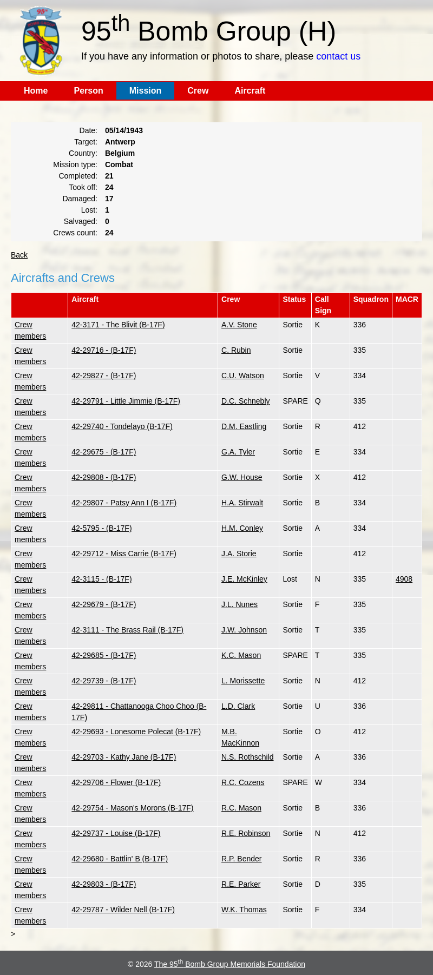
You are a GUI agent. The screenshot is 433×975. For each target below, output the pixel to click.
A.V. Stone (239, 324)
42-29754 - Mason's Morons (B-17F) (132, 807)
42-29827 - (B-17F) (103, 375)
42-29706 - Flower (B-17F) (116, 782)
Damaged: (79, 198)
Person (88, 90)
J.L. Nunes (239, 604)
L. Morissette (243, 680)
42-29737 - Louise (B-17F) (115, 833)
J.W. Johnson (244, 629)
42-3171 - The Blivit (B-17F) (118, 324)
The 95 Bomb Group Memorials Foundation (229, 964)
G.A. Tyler (238, 451)
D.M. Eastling (243, 426)
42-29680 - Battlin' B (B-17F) (119, 858)
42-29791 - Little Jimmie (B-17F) (125, 401)
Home (36, 90)
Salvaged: (80, 221)
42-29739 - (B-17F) (103, 680)
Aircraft (249, 90)
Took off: (83, 187)
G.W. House (241, 477)
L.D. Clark (238, 706)
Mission (145, 90)
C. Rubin (236, 350)
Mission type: (75, 164)
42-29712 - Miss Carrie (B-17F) (123, 553)
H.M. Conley (242, 528)
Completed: (77, 176)
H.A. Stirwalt (242, 502)
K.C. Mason (241, 655)
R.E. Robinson (245, 833)
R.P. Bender (241, 858)
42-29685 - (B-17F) (103, 655)
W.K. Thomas (244, 909)
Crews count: (75, 232)
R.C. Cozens (242, 782)
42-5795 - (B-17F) (101, 528)
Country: (83, 153)
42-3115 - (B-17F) (101, 579)
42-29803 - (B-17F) (103, 884)
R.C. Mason (241, 807)
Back (19, 255)
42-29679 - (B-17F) (103, 604)
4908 (404, 579)
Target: (85, 141)
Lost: (89, 210)
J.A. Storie (239, 553)
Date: (88, 130)
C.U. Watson (242, 375)
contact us (338, 56)
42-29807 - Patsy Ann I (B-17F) (123, 502)
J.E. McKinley (244, 579)
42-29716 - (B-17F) (103, 350)
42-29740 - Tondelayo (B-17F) (122, 426)
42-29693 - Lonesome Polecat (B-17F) (136, 731)
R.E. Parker (240, 884)
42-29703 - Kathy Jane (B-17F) (123, 757)
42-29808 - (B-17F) (103, 477)
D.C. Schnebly (245, 401)
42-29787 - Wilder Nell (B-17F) (123, 909)
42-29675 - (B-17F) (103, 451)
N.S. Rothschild (247, 757)
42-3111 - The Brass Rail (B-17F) (127, 629)
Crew (197, 90)
